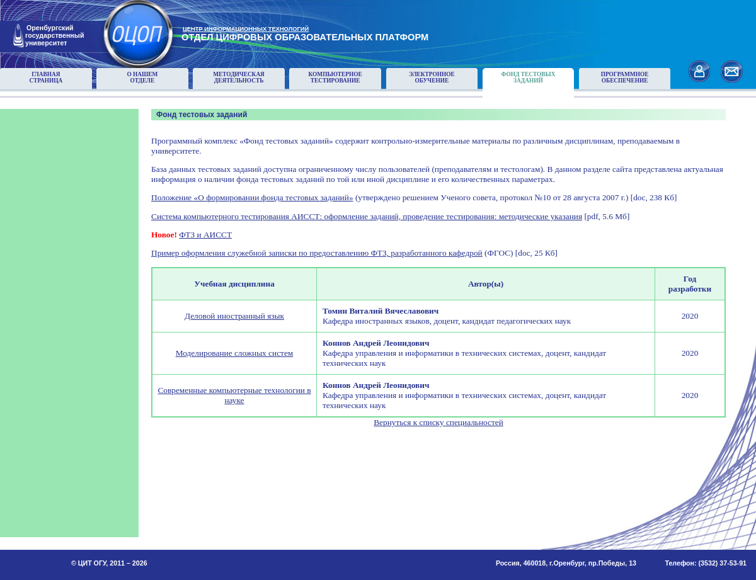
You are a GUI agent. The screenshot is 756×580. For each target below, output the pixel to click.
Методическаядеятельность (239, 77)
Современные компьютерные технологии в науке (234, 395)
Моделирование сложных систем (234, 353)
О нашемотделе (142, 77)
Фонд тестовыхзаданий (528, 77)
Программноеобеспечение (625, 77)
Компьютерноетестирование (335, 77)
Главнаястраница (45, 77)
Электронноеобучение (432, 77)
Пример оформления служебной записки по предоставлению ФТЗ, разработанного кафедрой (317, 253)
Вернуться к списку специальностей (438, 422)
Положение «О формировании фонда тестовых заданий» (252, 197)
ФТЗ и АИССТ (205, 234)
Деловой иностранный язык (234, 316)
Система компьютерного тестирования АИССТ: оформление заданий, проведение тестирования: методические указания (366, 216)
